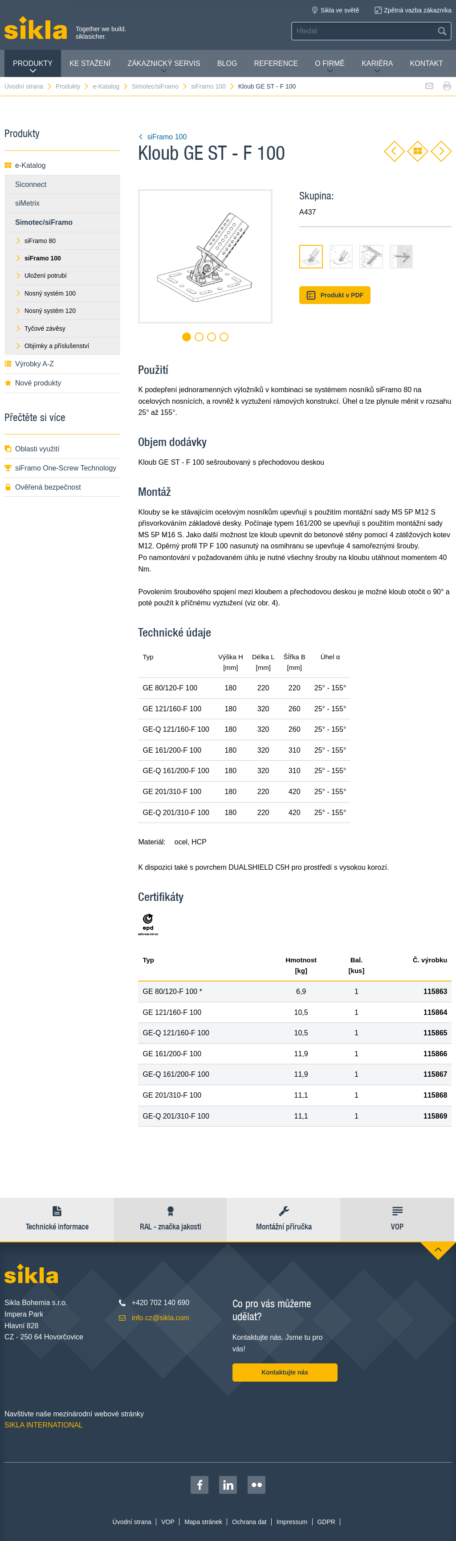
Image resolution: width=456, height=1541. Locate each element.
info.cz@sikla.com (160, 1318)
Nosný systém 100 (45, 293)
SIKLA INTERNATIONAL (43, 1425)
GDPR (326, 1521)
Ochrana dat (249, 1521)
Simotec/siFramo (160, 86)
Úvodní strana (28, 86)
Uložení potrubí (41, 275)
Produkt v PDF (334, 295)
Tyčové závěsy (40, 328)
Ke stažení (89, 63)
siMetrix (27, 203)
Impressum (292, 1521)
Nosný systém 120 (45, 310)
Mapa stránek (203, 1521)
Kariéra (377, 67)
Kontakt (426, 63)
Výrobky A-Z (29, 364)
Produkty (33, 67)
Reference (276, 63)
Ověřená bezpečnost (42, 487)
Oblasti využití (32, 449)
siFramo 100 (213, 86)
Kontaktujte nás (284, 1372)
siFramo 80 (35, 240)
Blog (227, 63)
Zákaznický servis (163, 67)
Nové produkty (32, 383)
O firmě (330, 67)
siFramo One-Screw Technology (60, 468)
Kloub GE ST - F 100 (267, 86)
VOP (168, 1521)
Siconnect (30, 184)
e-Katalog (111, 86)
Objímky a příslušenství (52, 345)
